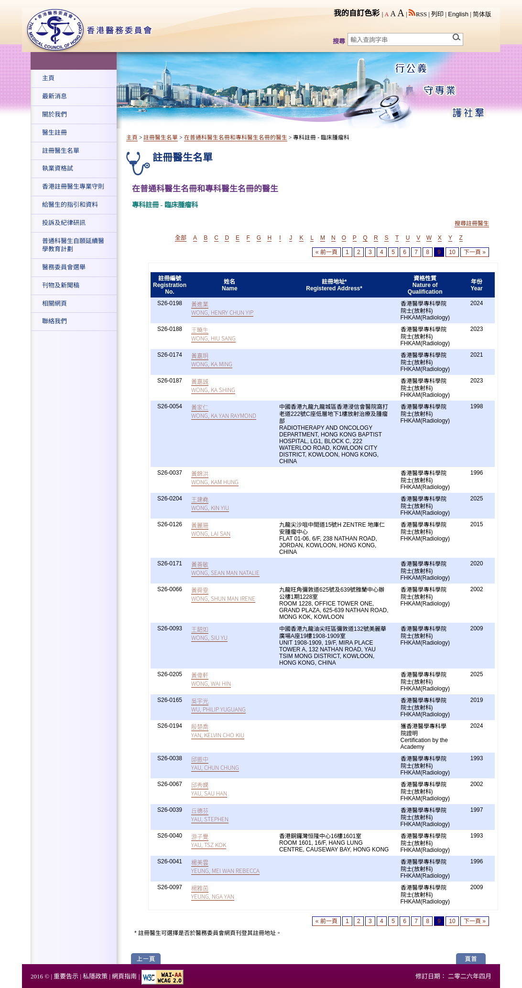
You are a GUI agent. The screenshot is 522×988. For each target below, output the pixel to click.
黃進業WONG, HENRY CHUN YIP (222, 308)
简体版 (482, 14)
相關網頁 (54, 303)
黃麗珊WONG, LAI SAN (210, 529)
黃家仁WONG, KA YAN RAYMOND (223, 411)
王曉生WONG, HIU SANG (213, 334)
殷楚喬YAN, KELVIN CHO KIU (217, 730)
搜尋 (339, 41)
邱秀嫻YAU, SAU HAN (209, 789)
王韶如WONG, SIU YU (209, 633)
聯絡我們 (54, 321)
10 (452, 252)
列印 (437, 14)
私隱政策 (95, 976)
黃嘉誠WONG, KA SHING (213, 385)
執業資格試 (57, 168)
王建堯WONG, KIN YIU (210, 503)
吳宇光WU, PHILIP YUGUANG (218, 705)
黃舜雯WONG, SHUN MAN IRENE (223, 594)
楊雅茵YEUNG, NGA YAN (212, 892)
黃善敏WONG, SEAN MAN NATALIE (225, 568)
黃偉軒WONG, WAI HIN (211, 679)
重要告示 (66, 976)
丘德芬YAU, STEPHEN (209, 815)
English (458, 14)
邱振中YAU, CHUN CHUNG (215, 763)
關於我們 (54, 114)
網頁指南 (124, 976)
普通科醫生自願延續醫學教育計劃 (73, 245)
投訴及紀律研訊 (64, 222)
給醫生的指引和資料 (70, 204)
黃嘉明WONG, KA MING (211, 359)
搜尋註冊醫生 (472, 223)
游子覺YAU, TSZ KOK (208, 840)
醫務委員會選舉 (64, 267)
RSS (418, 14)
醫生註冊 (54, 132)
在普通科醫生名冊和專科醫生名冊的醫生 (235, 138)
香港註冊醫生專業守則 (73, 186)
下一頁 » (475, 252)
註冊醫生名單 (60, 150)
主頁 (48, 78)
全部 (180, 237)
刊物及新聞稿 (60, 285)
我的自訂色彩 (357, 13)
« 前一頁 (326, 252)
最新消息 (54, 96)
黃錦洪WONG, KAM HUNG (215, 477)
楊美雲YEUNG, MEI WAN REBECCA (225, 866)
